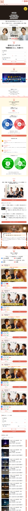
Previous (1, 79)
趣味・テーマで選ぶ (18, 61)
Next (26, 79)
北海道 (3, 438)
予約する (20, 287)
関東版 (4, 4)
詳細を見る (6, 287)
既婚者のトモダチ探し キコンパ (2, 2)
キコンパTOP (1, 4)
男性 (3, 59)
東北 (2, 448)
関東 (2, 457)
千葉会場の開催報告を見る (14, 135)
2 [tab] (14, 247)
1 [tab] (13, 247)
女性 (5, 59)
